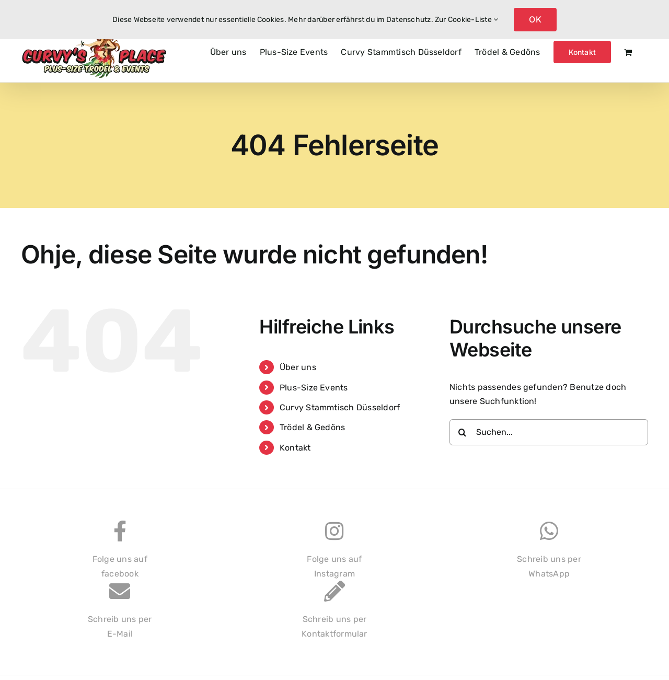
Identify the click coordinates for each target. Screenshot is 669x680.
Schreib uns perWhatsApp (549, 555)
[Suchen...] (548, 432)
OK (535, 19)
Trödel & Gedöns (312, 427)
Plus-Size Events (314, 388)
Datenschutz (408, 19)
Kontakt (295, 448)
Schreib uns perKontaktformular (334, 615)
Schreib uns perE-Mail (120, 615)
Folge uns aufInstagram (334, 555)
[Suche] (462, 432)
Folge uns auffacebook (120, 555)
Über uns (298, 367)
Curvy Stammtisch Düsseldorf (340, 407)
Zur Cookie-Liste (466, 19)
